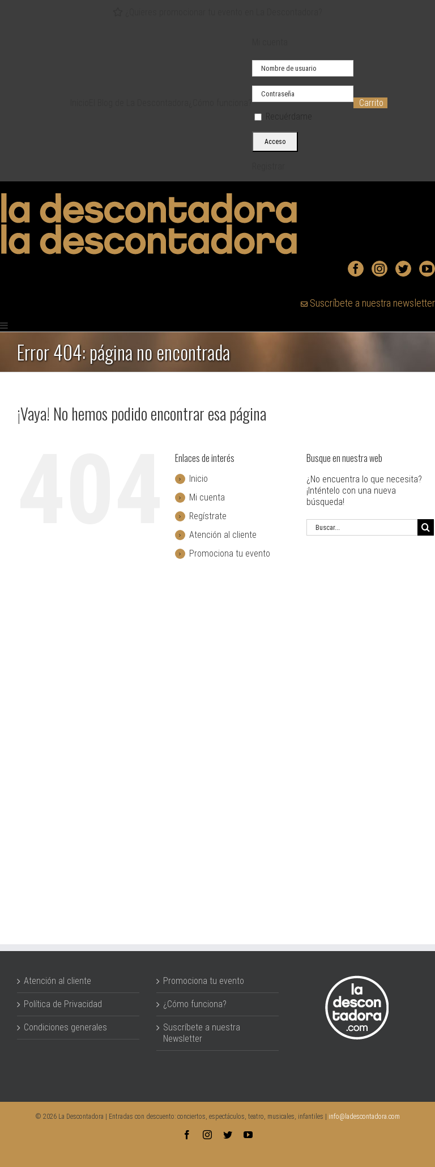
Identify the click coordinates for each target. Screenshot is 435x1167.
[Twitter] (403, 269)
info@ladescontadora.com (364, 1117)
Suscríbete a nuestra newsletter (368, 303)
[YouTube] (427, 269)
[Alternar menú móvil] (4, 325)
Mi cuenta (207, 497)
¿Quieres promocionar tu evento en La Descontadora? (217, 12)
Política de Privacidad (63, 1004)
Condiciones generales (65, 1027)
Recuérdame (283, 116)
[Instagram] (379, 269)
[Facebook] (356, 269)
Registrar (268, 166)
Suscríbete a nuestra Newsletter (201, 1033)
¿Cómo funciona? (195, 1004)
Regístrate (208, 516)
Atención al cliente (223, 534)
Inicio (198, 478)
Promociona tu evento (229, 553)
